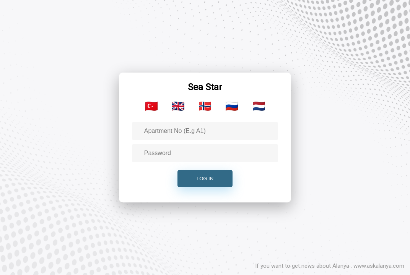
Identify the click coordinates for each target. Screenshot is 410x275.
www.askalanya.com (378, 265)
